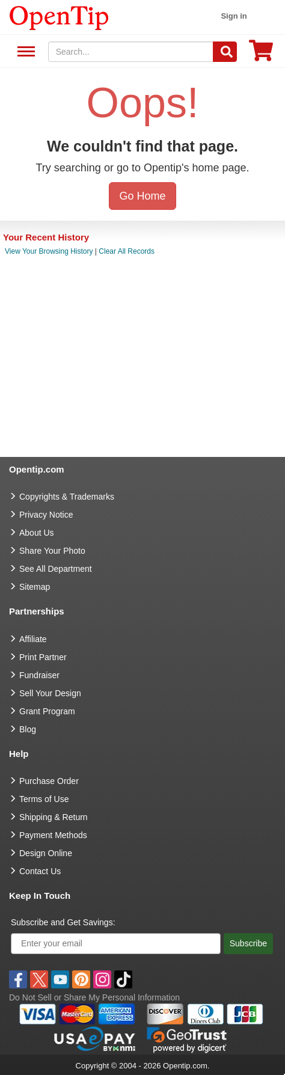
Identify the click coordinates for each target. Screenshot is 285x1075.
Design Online (45, 853)
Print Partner (43, 657)
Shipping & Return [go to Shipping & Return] (53, 817)
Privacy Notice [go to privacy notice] (46, 514)
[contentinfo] (59, 17)
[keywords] (131, 51)
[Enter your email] (116, 943)
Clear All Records (127, 251)
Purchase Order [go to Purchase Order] (49, 781)
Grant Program (47, 711)
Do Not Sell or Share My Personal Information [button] (94, 997)
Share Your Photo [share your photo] (52, 551)
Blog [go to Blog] (27, 729)
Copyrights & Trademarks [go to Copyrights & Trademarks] (66, 496)
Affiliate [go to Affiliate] (33, 639)
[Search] (225, 51)
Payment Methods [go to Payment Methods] (53, 835)
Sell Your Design (50, 693)
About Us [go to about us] (36, 533)
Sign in (234, 15)
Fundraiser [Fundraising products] (39, 675)
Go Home (142, 196)
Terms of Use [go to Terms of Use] (44, 799)
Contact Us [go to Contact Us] (40, 871)
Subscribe (248, 943)
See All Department (24, 52)
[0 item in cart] (261, 54)
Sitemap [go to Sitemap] (34, 587)
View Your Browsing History (49, 251)
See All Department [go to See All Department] (55, 569)
